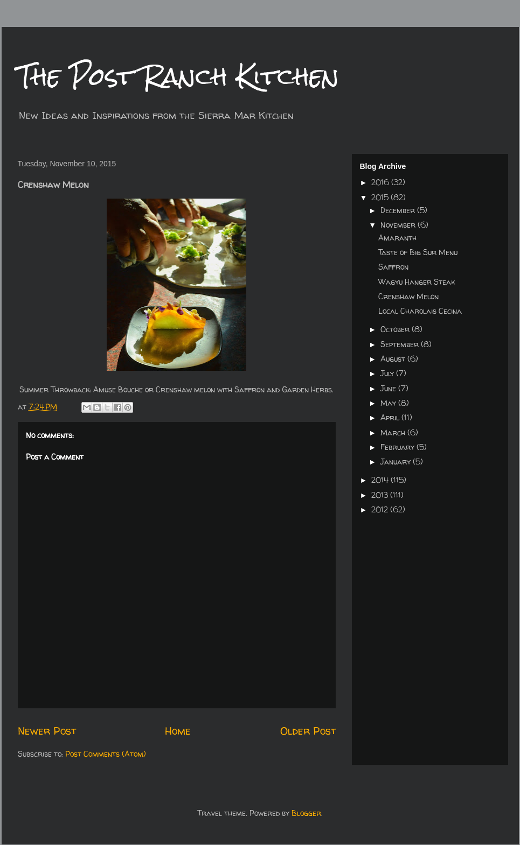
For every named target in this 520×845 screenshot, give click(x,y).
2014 (381, 480)
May (389, 403)
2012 (380, 509)
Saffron (393, 267)
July (388, 373)
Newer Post (47, 730)
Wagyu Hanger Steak (416, 282)
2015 (381, 197)
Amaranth (397, 238)
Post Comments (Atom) (105, 754)
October (396, 329)
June (389, 388)
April (390, 417)
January (396, 461)
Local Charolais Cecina (420, 311)
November (399, 225)
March (393, 432)
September (400, 344)
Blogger (306, 813)
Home (178, 730)
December (398, 210)
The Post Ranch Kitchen (178, 76)
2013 (380, 495)
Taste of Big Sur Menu (417, 252)
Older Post (308, 730)
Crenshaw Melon (408, 296)
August (393, 359)
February (398, 447)
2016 (381, 182)
